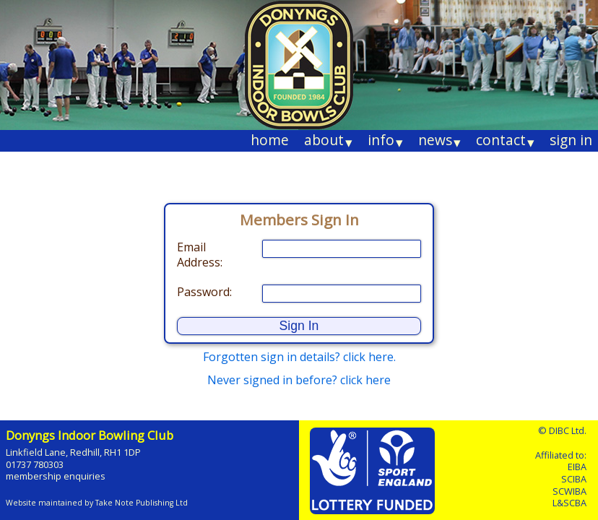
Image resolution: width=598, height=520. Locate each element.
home (270, 140)
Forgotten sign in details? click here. (299, 357)
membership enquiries (55, 475)
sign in (571, 140)
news (439, 141)
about (328, 141)
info (385, 141)
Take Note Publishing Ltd (141, 503)
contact (505, 141)
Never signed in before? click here (299, 380)
